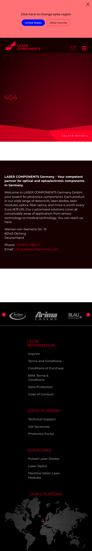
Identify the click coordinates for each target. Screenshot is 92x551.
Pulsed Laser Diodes (43, 459)
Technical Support (42, 419)
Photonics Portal (41, 434)
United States (33, 22)
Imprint (34, 354)
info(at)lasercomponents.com (36, 249)
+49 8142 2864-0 (28, 245)
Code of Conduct (41, 394)
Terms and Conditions (44, 361)
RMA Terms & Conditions (38, 378)
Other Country (58, 22)
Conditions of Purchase (46, 368)
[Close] (87, 4)
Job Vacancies (39, 426)
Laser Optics (37, 466)
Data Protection (40, 387)
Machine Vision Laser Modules (44, 475)
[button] (4, 315)
